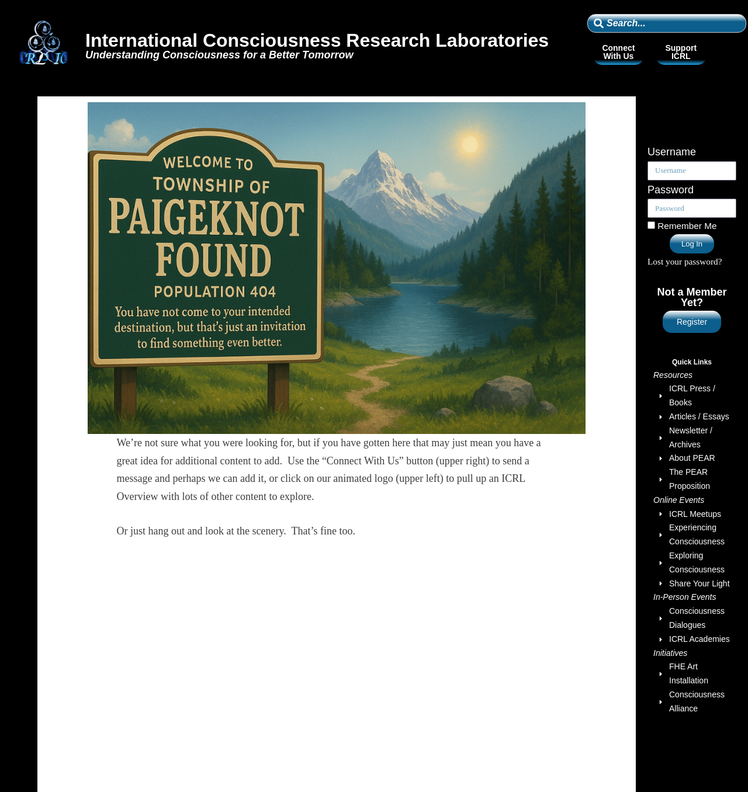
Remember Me (681, 226)
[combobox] (666, 23)
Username (671, 152)
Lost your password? (684, 261)
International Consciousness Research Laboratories (317, 40)
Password (670, 190)
